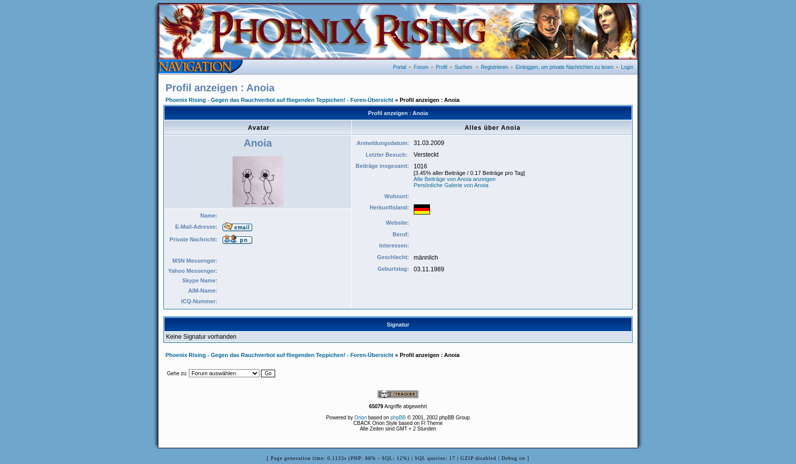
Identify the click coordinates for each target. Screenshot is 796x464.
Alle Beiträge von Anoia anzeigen (454, 179)
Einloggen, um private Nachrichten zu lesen (565, 67)
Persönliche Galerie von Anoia (451, 185)
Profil (441, 67)
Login (627, 67)
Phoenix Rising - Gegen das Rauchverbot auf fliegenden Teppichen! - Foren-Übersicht (279, 100)
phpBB (398, 417)
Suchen (463, 67)
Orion (360, 417)
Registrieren (494, 67)
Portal (399, 67)
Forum (421, 67)
